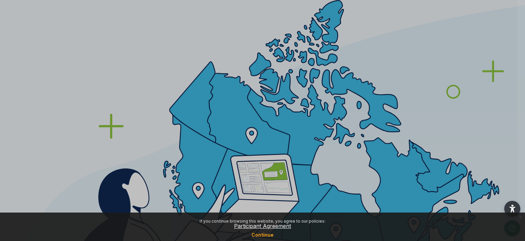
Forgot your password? (490, 152)
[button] (512, 209)
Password (406, 121)
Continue (262, 235)
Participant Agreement (262, 226)
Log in (454, 171)
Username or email (416, 88)
